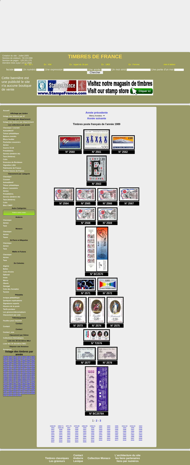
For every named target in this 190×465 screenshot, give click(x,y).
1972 (5, 382)
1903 (32, 363)
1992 (32, 386)
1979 (5, 384)
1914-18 (124, 426)
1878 (10, 361)
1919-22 (132, 426)
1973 (10, 382)
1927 (23, 368)
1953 (14, 376)
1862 (32, 357)
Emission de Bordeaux (12, 162)
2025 (84, 442)
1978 (32, 382)
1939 (14, 372)
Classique (7, 177)
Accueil (6, 110)
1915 (32, 365)
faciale (10, 69)
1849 (5, 357)
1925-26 (61, 428)
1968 (19, 380)
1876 (32, 359)
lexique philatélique (11, 298)
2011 (23, 391)
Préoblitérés (8, 151)
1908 (14, 365)
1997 (23, 388)
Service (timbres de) (11, 154)
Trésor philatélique (11, 133)
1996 (19, 388)
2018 (23, 393)
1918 (14, 366)
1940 (19, 372)
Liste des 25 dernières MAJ (14, 344)
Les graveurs (57, 461)
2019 (28, 393)
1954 (19, 376)
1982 (19, 384)
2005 (28, 389)
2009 (14, 391)
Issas (5, 277)
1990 (23, 386)
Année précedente (97, 112)
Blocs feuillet (8, 139)
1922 (32, 366)
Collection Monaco (99, 458)
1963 (28, 378)
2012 (28, 391)
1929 (32, 368)
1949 (28, 374)
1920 (23, 366)
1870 (19, 359)
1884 (23, 361)
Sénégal (6, 286)
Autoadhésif (8, 131)
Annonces (7, 349)
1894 (10, 363)
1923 (5, 368)
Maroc (5, 280)
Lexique (78, 461)
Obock (6, 283)
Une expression (54, 69)
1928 (28, 368)
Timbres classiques (57, 458)
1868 (10, 359)
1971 (32, 380)
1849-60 (53, 426)
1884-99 (84, 426)
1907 (10, 365)
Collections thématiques (13, 338)
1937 (5, 372)
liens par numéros (128, 461)
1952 (10, 376)
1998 (28, 388)
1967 (14, 380)
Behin (5, 269)
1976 (23, 382)
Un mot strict (119, 69)
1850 (10, 357)
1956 (28, 376)
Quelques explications (12, 300)
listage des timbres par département (18, 122)
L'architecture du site (128, 455)
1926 (19, 368)
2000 (5, 389)
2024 (19, 395)
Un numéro (29, 69)
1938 (10, 372)
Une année (94, 69)
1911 (23, 365)
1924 (10, 368)
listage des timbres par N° (14, 116)
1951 (5, 376)
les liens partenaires (127, 458)
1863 (5, 359)
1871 (23, 359)
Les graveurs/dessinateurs (14, 312)
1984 (28, 384)
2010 (19, 391)
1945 (10, 374)
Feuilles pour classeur (12, 321)
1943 (32, 372)
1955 (23, 376)
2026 (92, 442)
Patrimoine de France (12, 168)
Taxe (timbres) (9, 156)
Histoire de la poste (11, 306)
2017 (19, 393)
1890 (28, 361)
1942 (28, 372)
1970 (28, 380)
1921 (28, 366)
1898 (14, 363)
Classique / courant (11, 128)
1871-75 (69, 426)
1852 (14, 357)
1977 (28, 382)
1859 (23, 357)
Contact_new (8, 332)
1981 (14, 384)
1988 (14, 386)
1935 (28, 370)
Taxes (5, 237)
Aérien (6, 145)
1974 (14, 382)
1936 (32, 370)
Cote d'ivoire (8, 272)
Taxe (5, 226)
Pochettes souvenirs (11, 142)
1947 (19, 374)
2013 (32, 391)
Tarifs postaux (9, 309)
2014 (5, 393)
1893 (5, 363)
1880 (14, 361)
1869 (14, 359)
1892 (32, 361)
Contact (6, 326)
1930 (5, 370)
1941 (23, 372)
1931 (10, 370)
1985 (32, 384)
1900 (19, 363)
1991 (28, 386)
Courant (6, 179)
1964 (32, 378)
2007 (5, 391)
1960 (14, 378)
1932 (14, 370)
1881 (19, 361)
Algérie (6, 266)
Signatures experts (11, 303)
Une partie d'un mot (162, 69)
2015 (10, 393)
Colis (5, 159)
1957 (32, 376)
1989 (19, 386)
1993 (5, 388)
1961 (19, 378)
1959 (10, 378)
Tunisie (6, 292)
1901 (23, 363)
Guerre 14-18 (8, 148)
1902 (28, 363)
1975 (19, 382)
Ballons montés (9, 136)
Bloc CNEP (7, 205)
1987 (10, 386)
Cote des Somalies (11, 289)
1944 (5, 374)
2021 (5, 395)
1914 (28, 365)
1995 (14, 388)
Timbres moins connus (19, 212)
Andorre (78, 458)
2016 (14, 393)
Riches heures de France (13, 171)
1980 (10, 384)
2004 (23, 389)
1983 (23, 384)
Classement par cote (11, 315)
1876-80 (77, 426)
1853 (19, 357)
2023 (14, 395)
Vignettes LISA (9, 165)
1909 (19, 365)
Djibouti (6, 275)
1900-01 (92, 426)
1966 (10, 380)
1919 (19, 366)
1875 (28, 359)
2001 (10, 389)
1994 (10, 388)
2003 (19, 389)
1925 (14, 368)
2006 (32, 389)
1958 (5, 378)
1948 (23, 374)
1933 (19, 370)
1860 (28, 357)
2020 (32, 393)
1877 (5, 361)
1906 (5, 365)
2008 (10, 391)
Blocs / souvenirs (10, 188)
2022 (10, 395)
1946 (14, 374)
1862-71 (61, 426)
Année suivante (96, 118)
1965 (5, 380)
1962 (23, 378)
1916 (5, 366)
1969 (23, 380)
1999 (32, 388)
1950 (32, 374)
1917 (10, 366)
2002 (14, 389)
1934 (23, 370)
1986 (5, 386)
